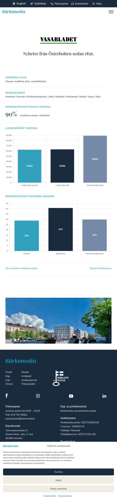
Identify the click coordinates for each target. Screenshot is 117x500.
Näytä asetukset (58, 488)
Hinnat (9, 384)
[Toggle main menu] (112, 13)
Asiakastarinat (29, 380)
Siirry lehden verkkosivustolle (21, 268)
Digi (7, 376)
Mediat (25, 372)
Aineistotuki (81, 3)
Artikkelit (26, 376)
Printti (8, 372)
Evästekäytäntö (50, 496)
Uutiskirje (40, 4)
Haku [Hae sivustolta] (97, 3)
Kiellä (58, 480)
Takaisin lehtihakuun (100, 268)
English (21, 4)
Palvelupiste (61, 3)
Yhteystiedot (28, 384)
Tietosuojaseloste (65, 496)
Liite (7, 380)
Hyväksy (58, 472)
